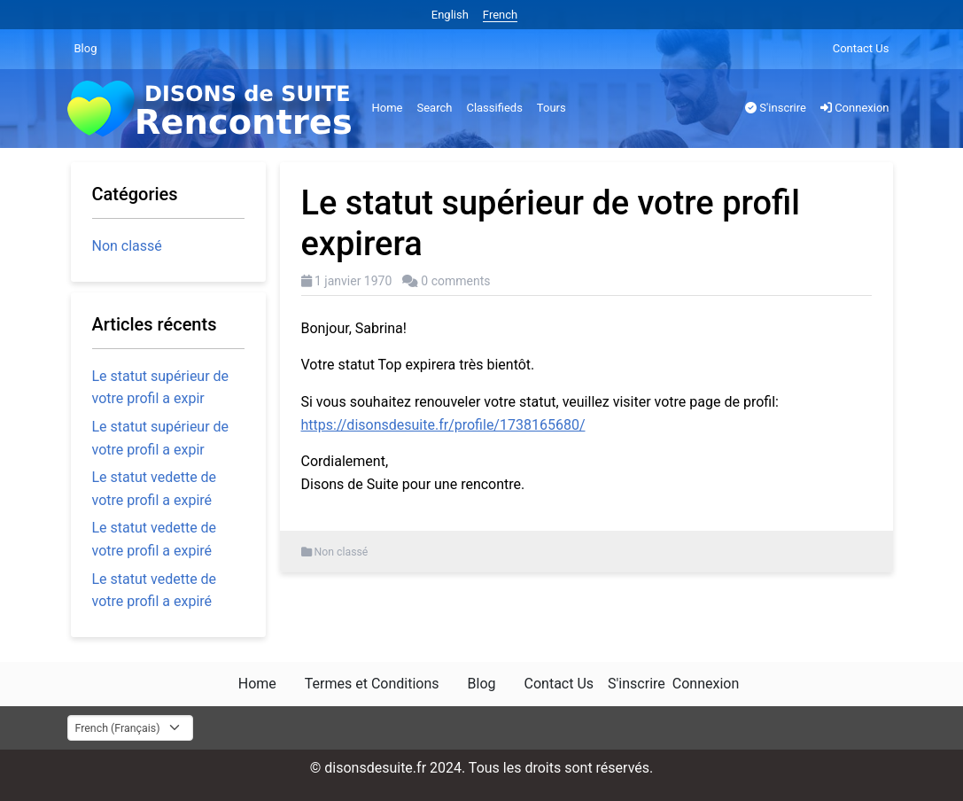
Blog (85, 48)
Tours (551, 107)
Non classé (342, 552)
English (450, 14)
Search (434, 107)
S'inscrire (775, 107)
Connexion (854, 107)
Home (387, 107)
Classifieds (494, 107)
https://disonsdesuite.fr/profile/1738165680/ (443, 424)
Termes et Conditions (372, 683)
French (500, 14)
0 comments (455, 281)
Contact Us (861, 48)
